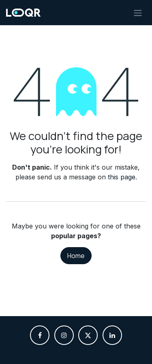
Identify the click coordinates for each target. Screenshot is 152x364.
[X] (88, 335)
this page (121, 177)
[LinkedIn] (112, 335)
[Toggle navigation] (138, 12)
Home (76, 255)
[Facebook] (39, 335)
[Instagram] (64, 335)
